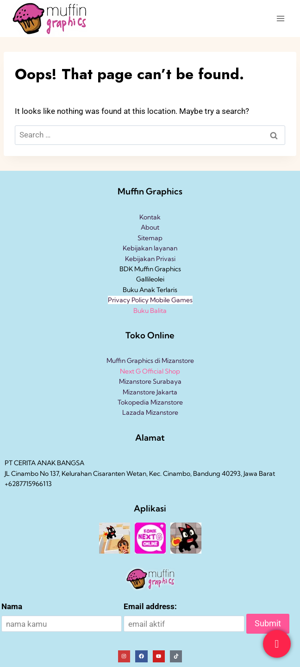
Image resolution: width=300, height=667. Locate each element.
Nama (11, 606)
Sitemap (150, 238)
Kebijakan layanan (150, 248)
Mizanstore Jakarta (150, 392)
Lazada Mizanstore (150, 412)
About (150, 227)
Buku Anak (139, 290)
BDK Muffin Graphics (150, 269)
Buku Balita (150, 310)
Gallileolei (150, 279)
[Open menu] (280, 18)
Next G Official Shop (150, 371)
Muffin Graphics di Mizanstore (150, 360)
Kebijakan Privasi (150, 259)
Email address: (150, 606)
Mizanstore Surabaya (150, 381)
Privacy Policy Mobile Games (150, 300)
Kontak (150, 217)
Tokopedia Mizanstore (150, 402)
